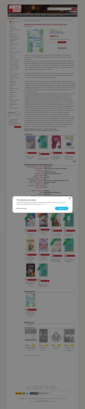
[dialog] (43, 204)
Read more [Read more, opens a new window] (43, 204)
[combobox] (70, 198)
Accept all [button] (61, 208)
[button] (22, 208)
